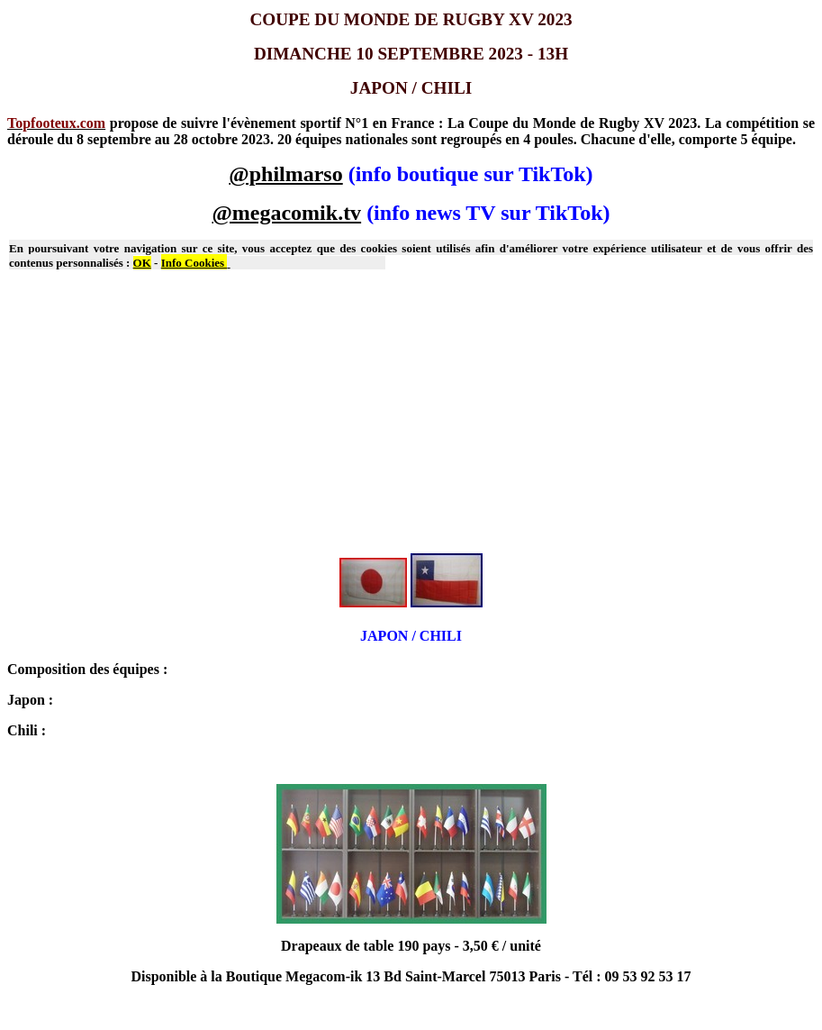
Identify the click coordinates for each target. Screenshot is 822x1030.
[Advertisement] (411, 413)
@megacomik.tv (287, 212)
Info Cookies (194, 262)
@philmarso (285, 174)
